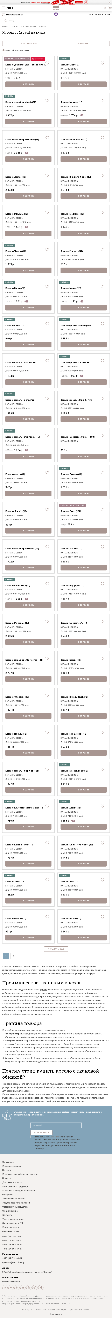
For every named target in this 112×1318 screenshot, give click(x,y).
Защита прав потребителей (16, 1202)
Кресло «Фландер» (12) (17, 697)
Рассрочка (7, 1194)
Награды (6, 1170)
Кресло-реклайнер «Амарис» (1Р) (22, 548)
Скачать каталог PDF (12, 1223)
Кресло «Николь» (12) (16, 734)
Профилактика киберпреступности (19, 1174)
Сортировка (29, 43)
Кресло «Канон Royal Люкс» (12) (77, 845)
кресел (43, 989)
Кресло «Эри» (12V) (14, 882)
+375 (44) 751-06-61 (12, 1258)
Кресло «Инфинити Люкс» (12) (76, 177)
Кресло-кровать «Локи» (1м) (75, 362)
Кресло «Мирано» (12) (72, 102)
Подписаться (41, 1133)
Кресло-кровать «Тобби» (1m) (76, 325)
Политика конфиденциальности (18, 1190)
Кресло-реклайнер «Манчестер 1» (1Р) (24, 660)
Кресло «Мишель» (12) (16, 214)
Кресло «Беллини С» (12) (17, 585)
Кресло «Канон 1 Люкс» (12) (19, 845)
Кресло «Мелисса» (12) (72, 214)
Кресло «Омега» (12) (71, 918)
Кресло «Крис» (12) (14, 325)
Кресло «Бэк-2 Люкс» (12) (73, 734)
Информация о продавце (15, 1186)
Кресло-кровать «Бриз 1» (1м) (20, 362)
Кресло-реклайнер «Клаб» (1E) (20, 102)
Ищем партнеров (10, 1227)
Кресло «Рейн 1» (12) (15, 918)
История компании (11, 1166)
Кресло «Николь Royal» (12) (74, 697)
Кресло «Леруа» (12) (15, 177)
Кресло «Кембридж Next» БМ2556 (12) (24, 808)
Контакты (7, 1215)
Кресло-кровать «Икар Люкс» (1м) (22, 771)
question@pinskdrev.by (13, 1262)
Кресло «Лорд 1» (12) (16, 511)
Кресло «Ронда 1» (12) (72, 251)
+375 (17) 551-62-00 (12, 1240)
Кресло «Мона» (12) (15, 288)
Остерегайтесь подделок (15, 1207)
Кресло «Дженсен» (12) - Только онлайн (25, 65)
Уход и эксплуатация (12, 1219)
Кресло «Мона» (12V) (71, 288)
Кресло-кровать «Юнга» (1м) (20, 400)
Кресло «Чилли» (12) (15, 251)
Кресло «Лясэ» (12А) (71, 511)
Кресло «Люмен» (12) (71, 474)
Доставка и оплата (12, 1182)
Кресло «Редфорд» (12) (72, 585)
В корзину (28, 84)
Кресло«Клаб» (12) (70, 65)
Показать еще (56, 949)
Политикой (55, 1137)
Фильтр (83, 43)
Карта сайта (56, 1314)
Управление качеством (13, 1198)
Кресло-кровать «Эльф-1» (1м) (76, 400)
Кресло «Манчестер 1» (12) (74, 623)
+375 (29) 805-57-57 (12, 1248)
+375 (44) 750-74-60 (12, 1236)
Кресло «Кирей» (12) (71, 660)
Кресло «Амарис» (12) (71, 548)
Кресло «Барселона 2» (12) (74, 139)
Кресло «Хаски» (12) (71, 808)
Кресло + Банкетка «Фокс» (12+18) (78, 437)
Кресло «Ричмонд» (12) (17, 623)
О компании (8, 1162)
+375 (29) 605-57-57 (98, 15)
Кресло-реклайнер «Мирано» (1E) (22, 139)
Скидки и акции (10, 1211)
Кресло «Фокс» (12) (15, 474)
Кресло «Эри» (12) (69, 882)
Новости (6, 1178)
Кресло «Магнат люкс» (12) (74, 771)
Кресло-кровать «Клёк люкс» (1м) (22, 437)
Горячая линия (10, 1254)
